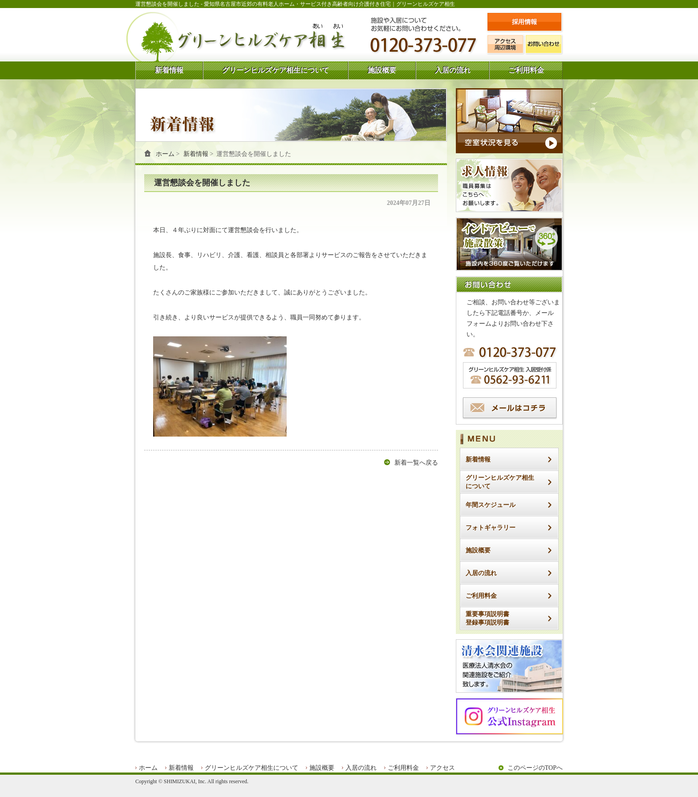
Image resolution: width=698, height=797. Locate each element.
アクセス (442, 767)
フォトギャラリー (490, 527)
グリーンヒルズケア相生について (275, 70)
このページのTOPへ (535, 767)
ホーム (165, 154)
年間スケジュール (490, 505)
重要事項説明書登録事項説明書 (487, 618)
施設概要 (382, 70)
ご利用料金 (526, 70)
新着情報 (169, 70)
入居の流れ (453, 70)
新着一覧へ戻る (416, 462)
